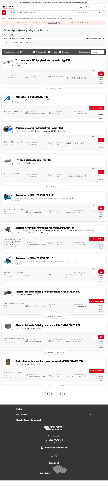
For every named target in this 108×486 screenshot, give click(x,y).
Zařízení (28, 42)
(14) (54, 386)
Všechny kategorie (18, 18)
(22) (54, 316)
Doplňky (6, 42)
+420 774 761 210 (56, 440)
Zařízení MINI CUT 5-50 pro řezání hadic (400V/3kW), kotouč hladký (12, 242)
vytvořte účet (52, 23)
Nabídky (101, 83)
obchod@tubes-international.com (56, 447)
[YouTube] (52, 456)
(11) (54, 187)
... (56, 394)
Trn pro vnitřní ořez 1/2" (11, 76)
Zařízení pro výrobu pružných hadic (62, 18)
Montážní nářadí (18, 42)
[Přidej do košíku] (101, 74)
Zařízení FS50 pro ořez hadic (13, 142)
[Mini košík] (105, 7)
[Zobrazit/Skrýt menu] (4, 12)
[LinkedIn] (56, 456)
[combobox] (87, 12)
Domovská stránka (7, 18)
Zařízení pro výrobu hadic (45, 18)
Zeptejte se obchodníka (96, 108)
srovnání (101, 79)
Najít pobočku (46, 473)
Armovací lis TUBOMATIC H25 (13, 111)
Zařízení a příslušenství (30, 18)
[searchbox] (39, 12)
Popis (18, 65)
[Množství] (94, 74)
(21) (54, 352)
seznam (101, 81)
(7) (54, 89)
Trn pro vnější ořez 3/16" (11, 174)
